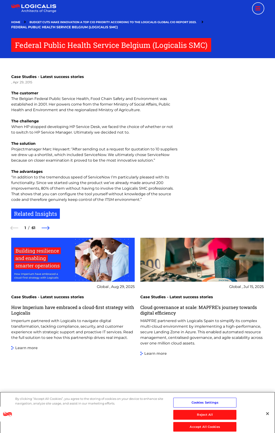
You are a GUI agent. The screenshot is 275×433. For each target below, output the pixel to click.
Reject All (205, 428)
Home (15, 22)
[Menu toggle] (258, 8)
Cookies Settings (205, 416)
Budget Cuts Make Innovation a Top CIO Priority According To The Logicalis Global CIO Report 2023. (113, 22)
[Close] (267, 427)
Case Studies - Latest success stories (47, 77)
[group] (73, 316)
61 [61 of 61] (33, 228)
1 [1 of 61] (25, 228)
